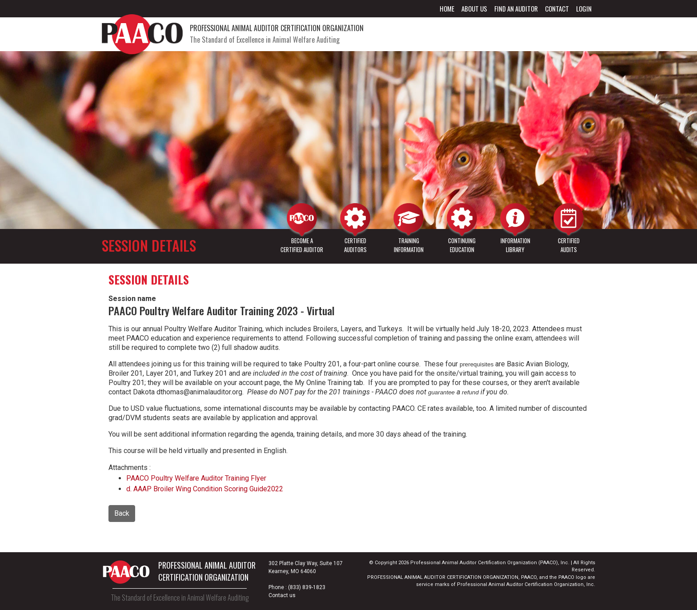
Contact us (282, 595)
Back (121, 513)
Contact (557, 8)
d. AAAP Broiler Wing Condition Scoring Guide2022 (204, 489)
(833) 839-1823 (306, 587)
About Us (474, 8)
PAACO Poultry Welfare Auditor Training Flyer (196, 478)
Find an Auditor (516, 8)
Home (447, 8)
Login (584, 8)
